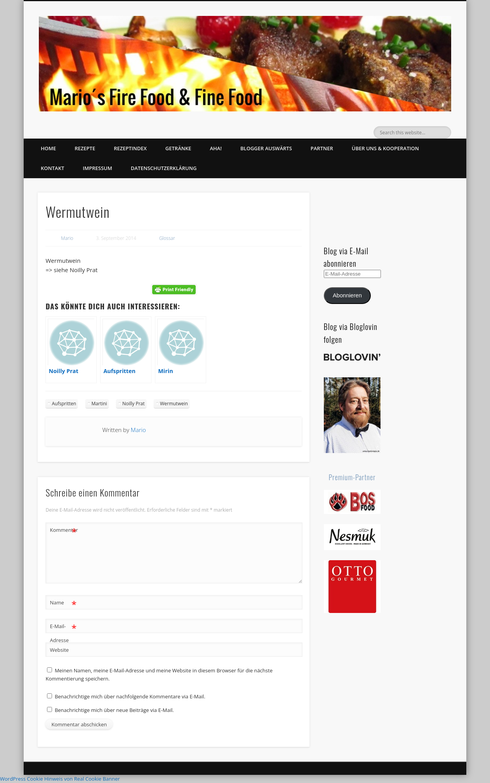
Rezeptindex (130, 148)
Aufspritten (64, 403)
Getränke (178, 148)
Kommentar (63, 530)
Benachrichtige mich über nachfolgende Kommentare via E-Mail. (130, 696)
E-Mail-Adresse (63, 632)
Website (59, 649)
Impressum (97, 168)
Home (48, 148)
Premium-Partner (352, 477)
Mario (67, 238)
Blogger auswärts (266, 148)
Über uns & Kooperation (385, 148)
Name (63, 602)
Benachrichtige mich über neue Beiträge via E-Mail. (114, 710)
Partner (322, 148)
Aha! (216, 148)
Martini (99, 403)
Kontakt (52, 168)
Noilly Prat (133, 403)
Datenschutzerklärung (164, 168)
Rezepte (85, 148)
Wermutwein (174, 403)
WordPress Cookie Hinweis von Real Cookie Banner (60, 778)
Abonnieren (347, 295)
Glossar (167, 238)
